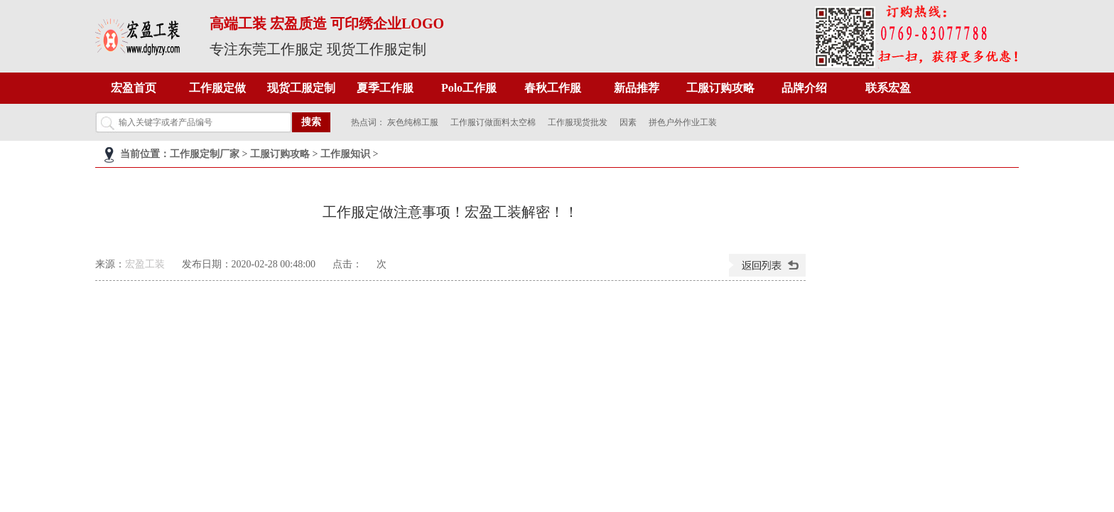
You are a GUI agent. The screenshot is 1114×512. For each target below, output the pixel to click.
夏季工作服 (385, 88)
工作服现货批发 (577, 122)
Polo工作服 (469, 88)
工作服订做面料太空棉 (493, 122)
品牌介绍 (804, 88)
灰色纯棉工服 (412, 122)
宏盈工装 (145, 264)
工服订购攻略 (720, 88)
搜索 (311, 122)
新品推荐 (636, 88)
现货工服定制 (301, 88)
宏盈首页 (133, 88)
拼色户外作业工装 (683, 122)
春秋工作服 (552, 88)
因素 (628, 122)
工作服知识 (345, 154)
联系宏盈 (888, 88)
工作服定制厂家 (204, 154)
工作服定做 (217, 88)
